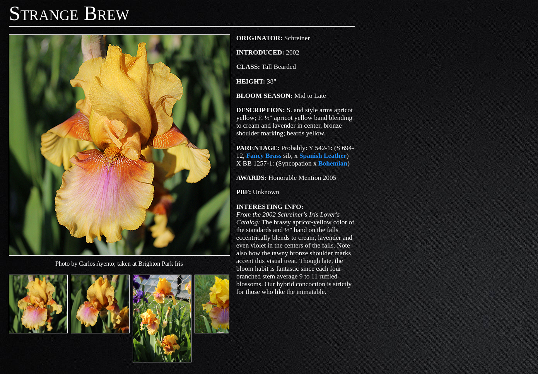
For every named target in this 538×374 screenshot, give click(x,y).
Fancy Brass (264, 155)
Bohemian (332, 163)
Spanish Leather (323, 155)
